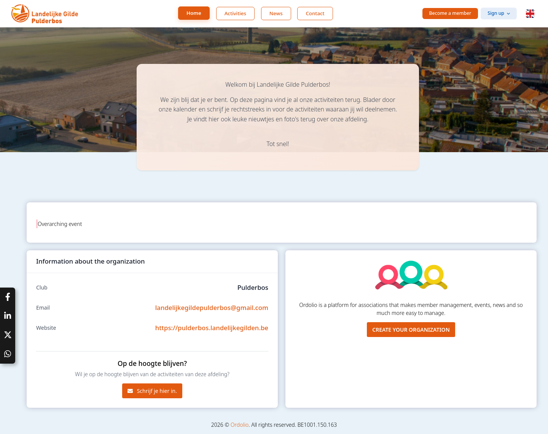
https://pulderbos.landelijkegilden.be (211, 327)
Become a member (450, 13)
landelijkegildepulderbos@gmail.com (211, 307)
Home (193, 13)
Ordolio (240, 424)
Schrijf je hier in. (152, 390)
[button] (530, 13)
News (276, 13)
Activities (235, 13)
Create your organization (411, 329)
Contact (315, 13)
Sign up (495, 13)
